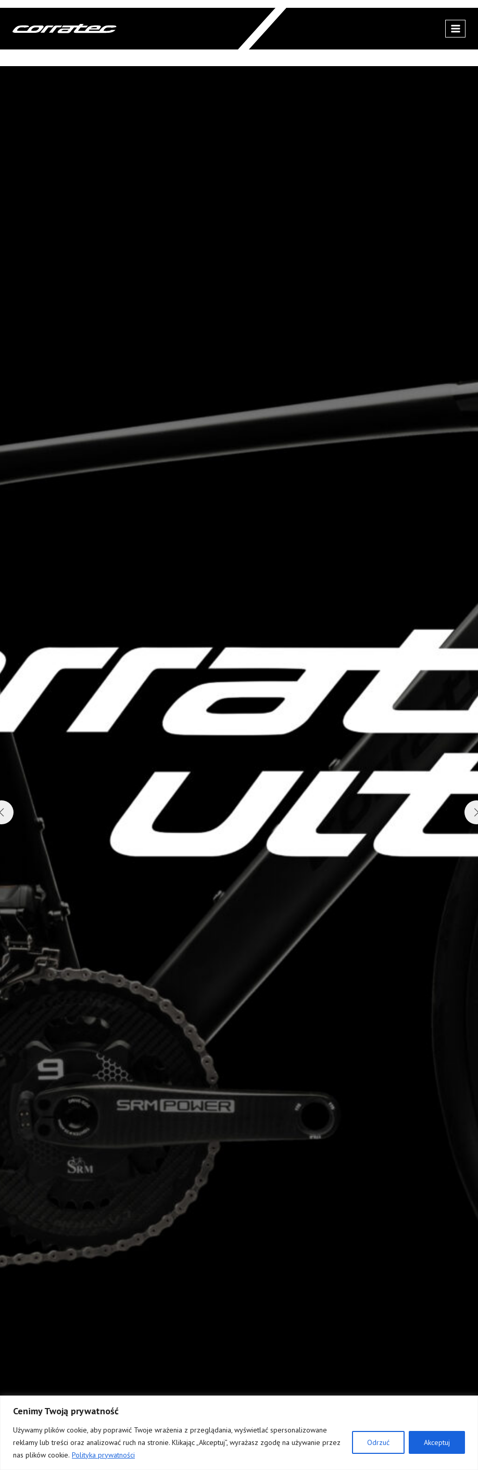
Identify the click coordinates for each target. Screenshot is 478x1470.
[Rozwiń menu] (455, 28)
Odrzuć (378, 1442)
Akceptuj (437, 1442)
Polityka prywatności (103, 1455)
